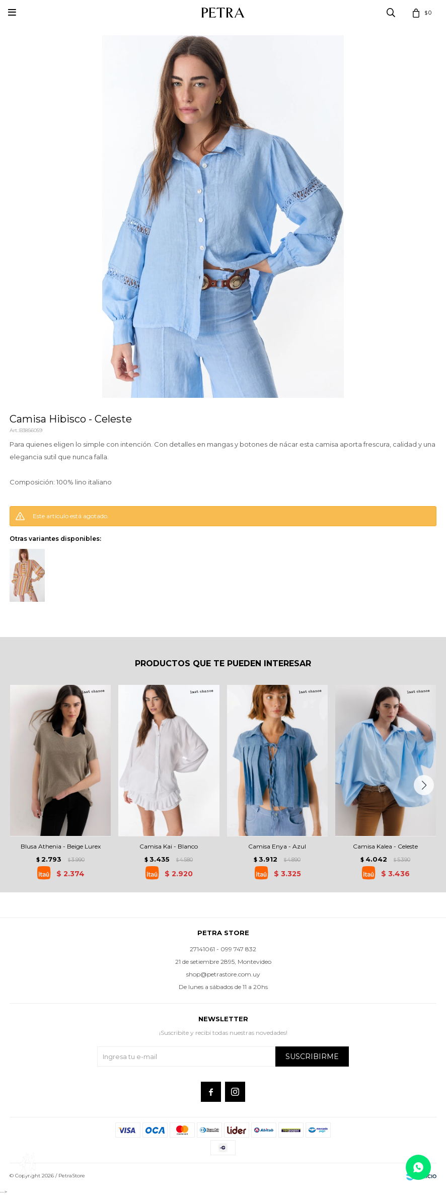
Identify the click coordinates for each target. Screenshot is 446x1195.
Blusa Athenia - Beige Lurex (61, 846)
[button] (424, 785)
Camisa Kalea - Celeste (385, 846)
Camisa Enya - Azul (277, 846)
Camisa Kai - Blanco (168, 846)
